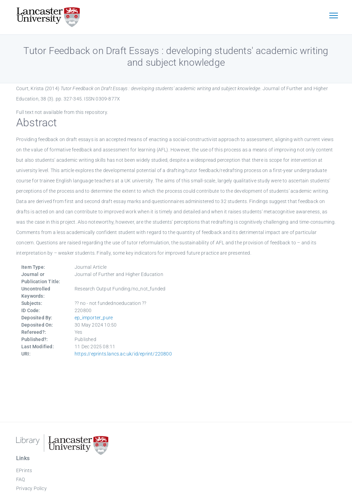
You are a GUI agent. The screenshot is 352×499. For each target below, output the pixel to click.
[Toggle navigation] (333, 16)
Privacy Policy (31, 488)
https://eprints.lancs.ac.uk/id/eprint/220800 (123, 354)
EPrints (24, 470)
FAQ (20, 479)
